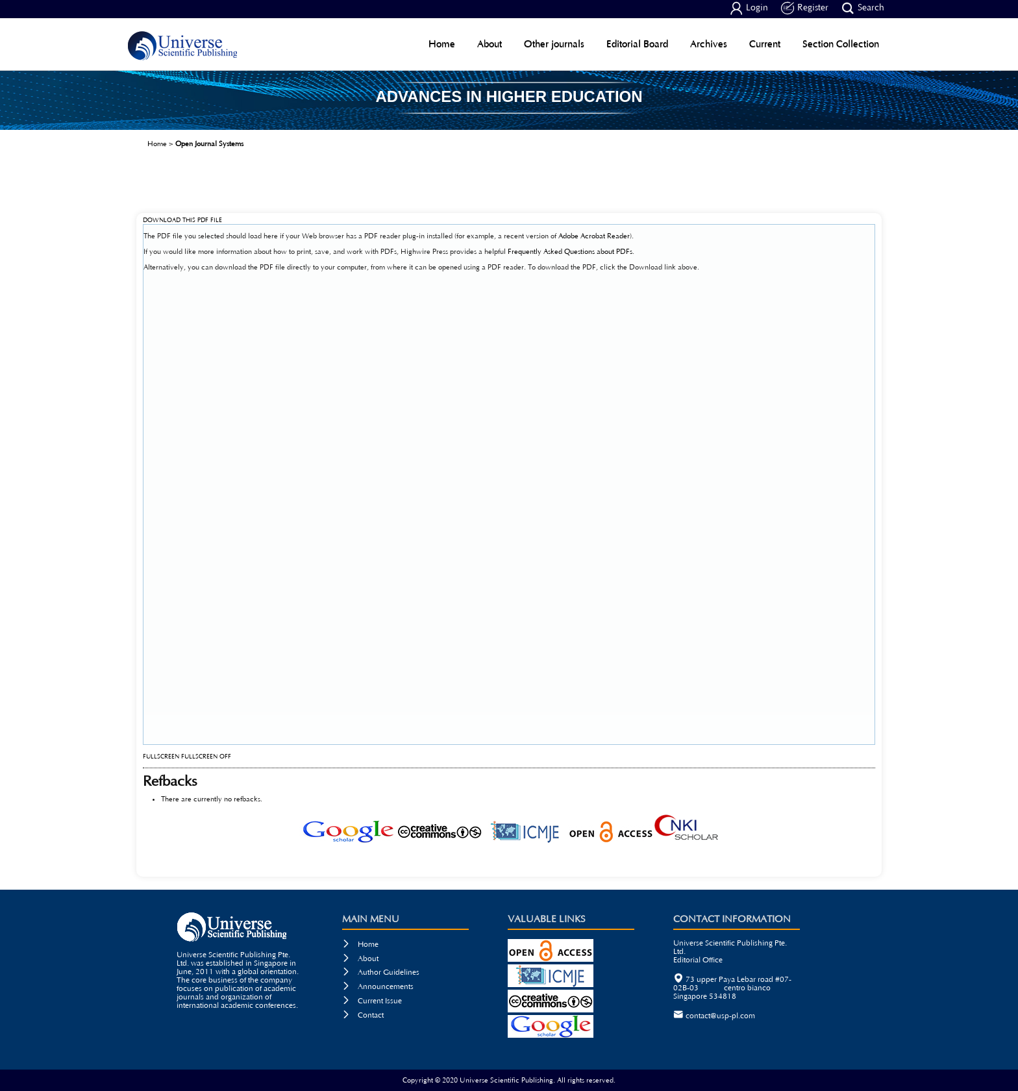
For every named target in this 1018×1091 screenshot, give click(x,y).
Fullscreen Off (206, 756)
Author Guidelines (380, 972)
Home (441, 43)
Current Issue (372, 1001)
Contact (363, 1015)
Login (749, 8)
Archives (708, 43)
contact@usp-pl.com (720, 1016)
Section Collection (840, 43)
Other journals (554, 43)
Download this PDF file (182, 220)
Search (862, 8)
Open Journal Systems (209, 144)
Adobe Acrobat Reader (594, 236)
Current (764, 43)
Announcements (378, 987)
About (489, 43)
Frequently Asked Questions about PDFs (570, 251)
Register (804, 8)
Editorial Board (637, 43)
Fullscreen (161, 756)
